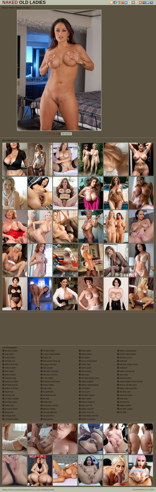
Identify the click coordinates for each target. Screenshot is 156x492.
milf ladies (84, 388)
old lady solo (123, 392)
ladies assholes (10, 364)
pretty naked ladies (126, 354)
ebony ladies (47, 385)
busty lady (8, 412)
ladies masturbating (88, 385)
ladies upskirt (124, 405)
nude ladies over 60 (88, 416)
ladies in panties (87, 419)
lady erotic (46, 388)
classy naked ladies (50, 354)
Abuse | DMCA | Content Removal (15, 490)
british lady (8, 405)
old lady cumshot (49, 375)
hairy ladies (85, 351)
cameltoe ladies (10, 419)
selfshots (122, 368)
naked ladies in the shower (130, 381)
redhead (122, 361)
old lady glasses (49, 412)
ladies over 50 (86, 412)
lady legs (84, 375)
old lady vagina (125, 409)
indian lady (85, 364)
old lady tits (123, 402)
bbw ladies (8, 371)
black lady (8, 392)
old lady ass (8, 361)
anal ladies (8, 354)
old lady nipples (87, 395)
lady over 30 (85, 405)
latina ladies (85, 371)
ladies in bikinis (10, 388)
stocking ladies (124, 395)
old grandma (47, 416)
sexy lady (122, 375)
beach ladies (9, 375)
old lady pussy (124, 358)
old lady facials (48, 395)
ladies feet (46, 402)
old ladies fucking (49, 405)
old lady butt (8, 416)
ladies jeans (85, 368)
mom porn (84, 392)
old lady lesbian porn (89, 378)
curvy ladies (47, 378)
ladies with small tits (127, 388)
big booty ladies (10, 381)
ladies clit (46, 358)
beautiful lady (9, 378)
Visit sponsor (66, 134)
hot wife (121, 412)
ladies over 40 (86, 409)
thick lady (122, 399)
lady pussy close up (50, 361)
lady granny (47, 419)
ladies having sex (126, 371)
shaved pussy (124, 378)
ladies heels (85, 354)
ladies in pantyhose (126, 351)
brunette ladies (10, 409)
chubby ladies (48, 351)
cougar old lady (48, 364)
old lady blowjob (10, 399)
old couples (47, 368)
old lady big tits (10, 385)
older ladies (85, 399)
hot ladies (84, 358)
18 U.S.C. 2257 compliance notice (41, 490)
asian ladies (8, 358)
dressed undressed (50, 381)
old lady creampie (49, 371)
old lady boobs (9, 402)
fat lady (45, 399)
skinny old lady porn (127, 385)
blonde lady (8, 395)
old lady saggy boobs (127, 364)
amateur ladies (10, 351)
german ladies (48, 409)
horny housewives (88, 361)
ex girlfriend (47, 392)
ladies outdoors (87, 402)
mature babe (9, 368)
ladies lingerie (86, 381)
